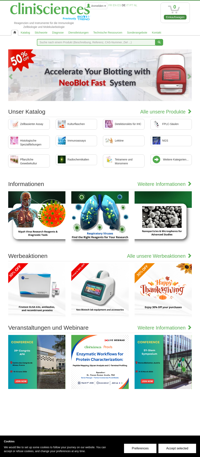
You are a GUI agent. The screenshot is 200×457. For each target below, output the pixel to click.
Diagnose (58, 32)
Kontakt (156, 32)
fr (110, 5)
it (127, 5)
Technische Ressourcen (107, 32)
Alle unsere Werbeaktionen (159, 256)
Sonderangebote (137, 32)
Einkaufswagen (175, 17)
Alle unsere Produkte (166, 111)
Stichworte (41, 32)
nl (135, 5)
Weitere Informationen (165, 184)
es (119, 5)
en (115, 5)
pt (131, 5)
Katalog (25, 32)
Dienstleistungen (78, 32)
